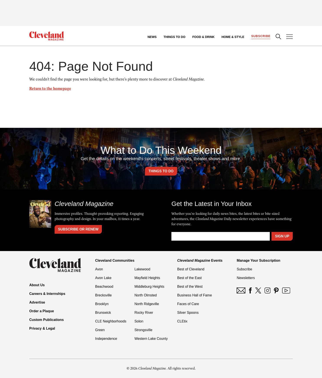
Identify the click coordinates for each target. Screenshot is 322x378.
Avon (99, 269)
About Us (37, 285)
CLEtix (182, 321)
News (152, 37)
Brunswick (103, 312)
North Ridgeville (146, 304)
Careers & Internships (47, 294)
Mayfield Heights (147, 278)
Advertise (37, 302)
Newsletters (246, 278)
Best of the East (189, 278)
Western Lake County (151, 338)
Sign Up (282, 236)
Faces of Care (188, 304)
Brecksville (103, 295)
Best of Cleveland (190, 269)
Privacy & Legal (42, 328)
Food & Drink (203, 37)
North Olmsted (145, 295)
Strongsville (143, 330)
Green (100, 330)
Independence (106, 338)
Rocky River (143, 312)
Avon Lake (103, 278)
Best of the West (190, 286)
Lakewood (142, 269)
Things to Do (174, 37)
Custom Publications (46, 320)
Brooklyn (102, 304)
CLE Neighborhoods (110, 321)
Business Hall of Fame (194, 295)
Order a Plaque (41, 311)
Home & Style (232, 37)
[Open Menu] (289, 37)
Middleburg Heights (149, 286)
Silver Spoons (188, 312)
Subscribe (260, 36)
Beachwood (104, 286)
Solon (138, 321)
